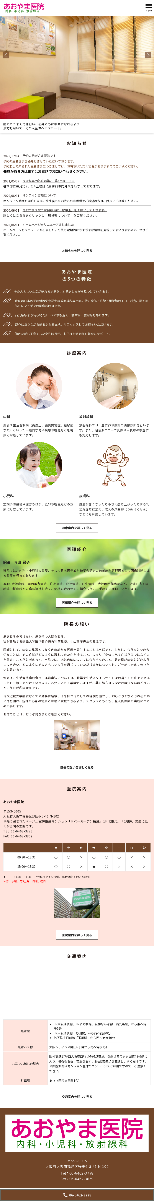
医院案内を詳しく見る (77, 935)
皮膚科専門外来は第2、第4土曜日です (49, 181)
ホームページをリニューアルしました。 (50, 224)
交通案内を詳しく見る (77, 1096)
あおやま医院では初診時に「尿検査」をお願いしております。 (65, 210)
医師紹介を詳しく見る (77, 602)
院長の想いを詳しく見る (77, 767)
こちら (21, 215)
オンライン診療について (39, 195)
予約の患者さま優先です (39, 155)
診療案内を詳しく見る (77, 528)
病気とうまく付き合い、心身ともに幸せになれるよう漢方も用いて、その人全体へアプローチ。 (41, 126)
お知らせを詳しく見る (77, 250)
